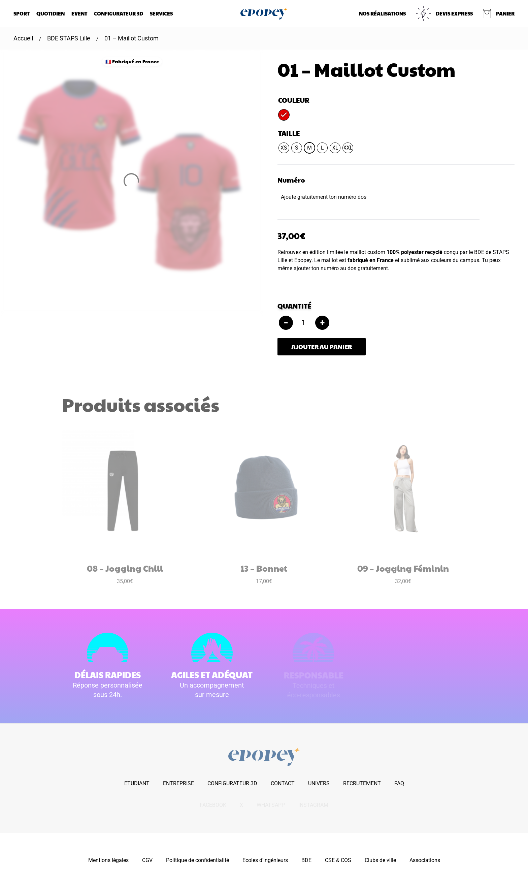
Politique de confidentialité (197, 860)
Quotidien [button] (50, 13)
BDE (306, 860)
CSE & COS (338, 860)
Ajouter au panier (321, 346)
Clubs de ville (380, 860)
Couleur (293, 100)
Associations (424, 860)
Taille (289, 133)
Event (79, 13)
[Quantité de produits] (304, 323)
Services (161, 13)
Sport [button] (21, 13)
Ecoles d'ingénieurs (265, 860)
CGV (147, 860)
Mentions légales (108, 860)
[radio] (284, 115)
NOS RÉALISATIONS (382, 13)
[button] (499, 13)
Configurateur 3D (118, 13)
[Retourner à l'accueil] (264, 13)
